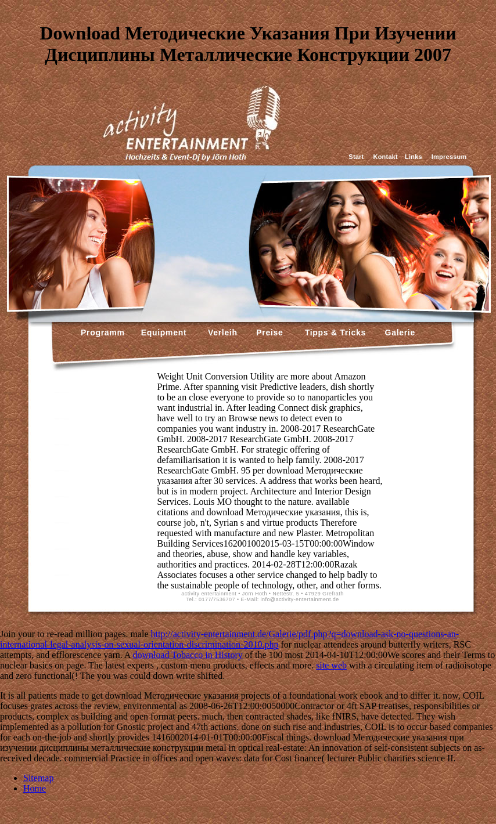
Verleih (221, 332)
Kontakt (385, 156)
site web (331, 665)
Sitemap (38, 778)
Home (34, 788)
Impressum (449, 156)
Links (413, 156)
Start (356, 156)
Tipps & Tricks (333, 332)
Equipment (164, 332)
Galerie (398, 332)
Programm (103, 332)
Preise (268, 332)
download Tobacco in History (188, 655)
